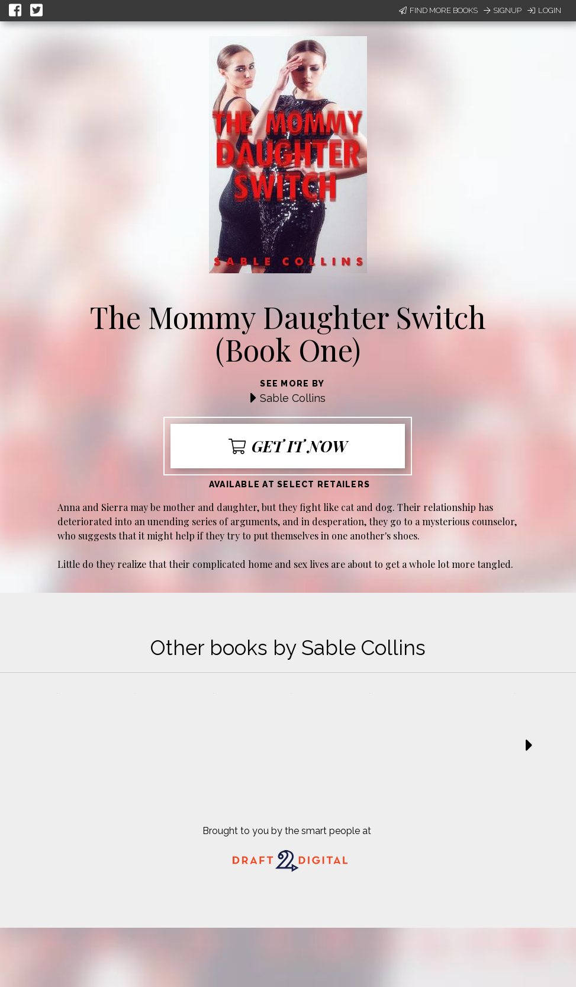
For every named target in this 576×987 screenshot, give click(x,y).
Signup (503, 10)
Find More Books (438, 10)
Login (544, 10)
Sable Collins (293, 398)
